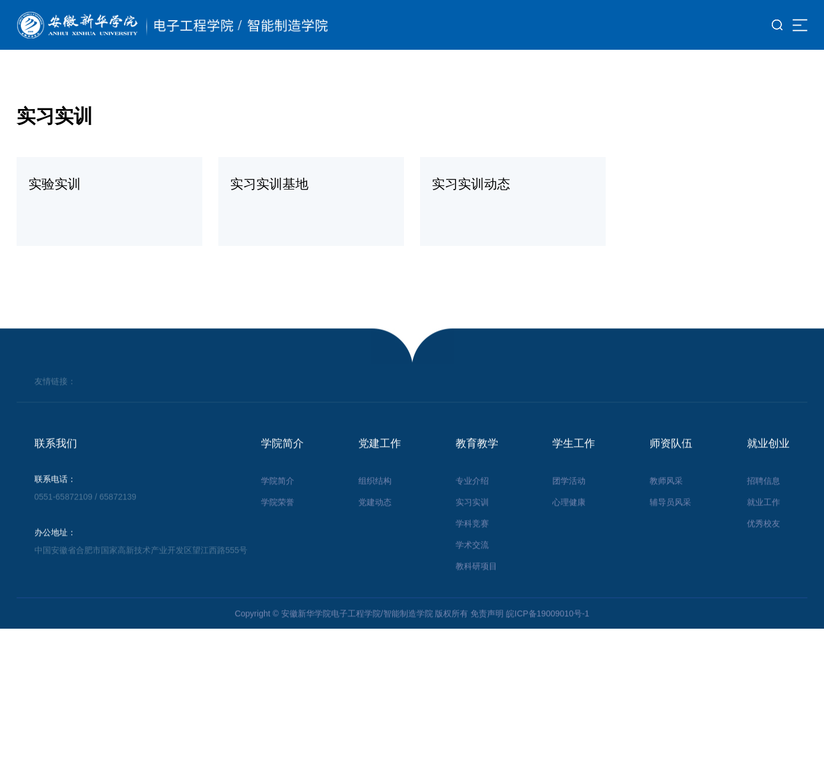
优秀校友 (763, 544)
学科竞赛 (472, 544)
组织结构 (375, 501)
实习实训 (472, 522)
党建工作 (379, 464)
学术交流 (472, 565)
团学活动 (569, 501)
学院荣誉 (277, 522)
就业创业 (768, 464)
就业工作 (763, 522)
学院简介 (282, 464)
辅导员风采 (670, 522)
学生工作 (573, 464)
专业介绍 (472, 501)
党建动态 (375, 522)
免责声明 (487, 634)
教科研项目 (476, 586)
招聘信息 (763, 501)
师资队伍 (671, 464)
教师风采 (666, 501)
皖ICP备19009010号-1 (547, 634)
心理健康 (569, 522)
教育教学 (477, 464)
